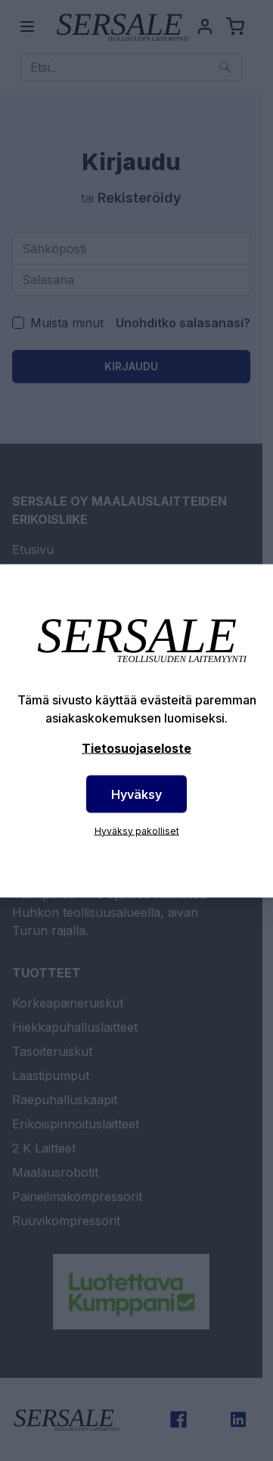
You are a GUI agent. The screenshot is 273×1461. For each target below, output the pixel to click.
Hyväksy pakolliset (137, 830)
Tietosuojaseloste (136, 747)
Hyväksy (136, 793)
